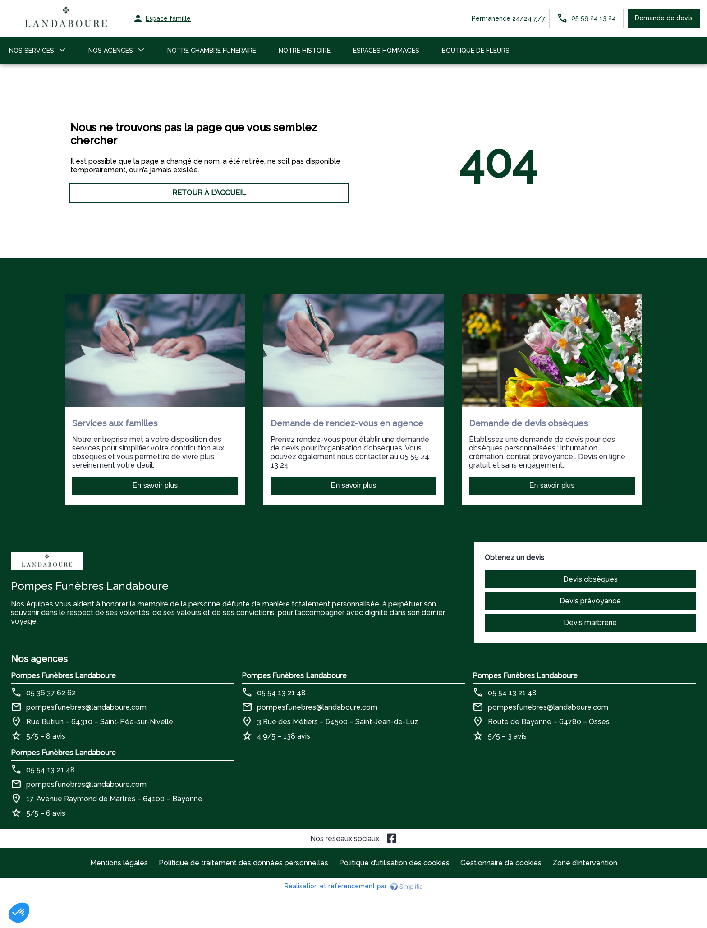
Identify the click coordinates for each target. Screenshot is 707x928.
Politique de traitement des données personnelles (243, 863)
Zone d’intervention (584, 863)
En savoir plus (155, 485)
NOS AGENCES (110, 50)
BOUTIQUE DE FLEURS (476, 50)
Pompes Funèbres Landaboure (63, 675)
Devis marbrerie (590, 622)
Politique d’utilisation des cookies (394, 863)
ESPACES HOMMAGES (386, 50)
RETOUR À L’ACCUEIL (209, 192)
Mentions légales (119, 863)
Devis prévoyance (590, 601)
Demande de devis (664, 18)
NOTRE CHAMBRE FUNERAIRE (211, 50)
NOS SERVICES (31, 50)
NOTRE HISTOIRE (305, 50)
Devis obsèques (590, 579)
